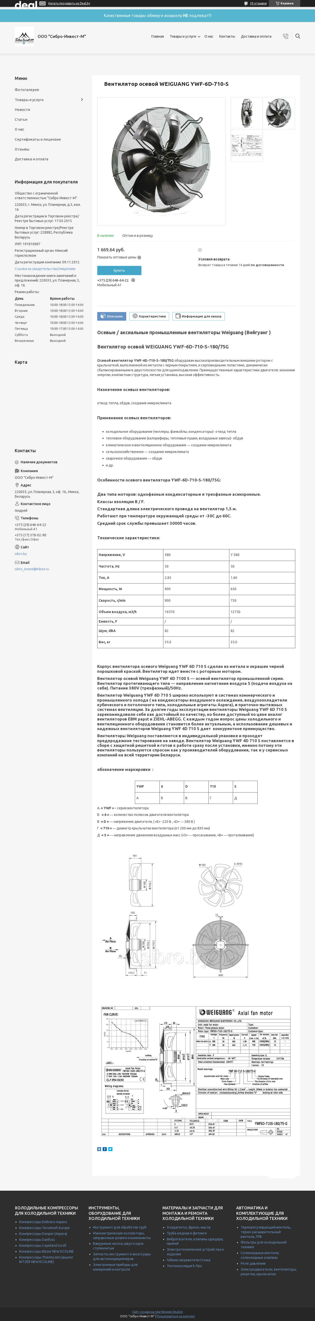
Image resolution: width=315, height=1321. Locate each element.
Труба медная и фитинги (187, 1233)
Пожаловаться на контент (176, 1316)
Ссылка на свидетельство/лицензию (45, 269)
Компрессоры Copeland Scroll (42, 1245)
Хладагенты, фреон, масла (188, 1227)
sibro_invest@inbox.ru (32, 569)
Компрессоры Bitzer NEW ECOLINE (46, 1251)
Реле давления (253, 1263)
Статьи (21, 119)
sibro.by (21, 554)
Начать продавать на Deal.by (69, 3)
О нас (209, 36)
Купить (119, 270)
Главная (157, 36)
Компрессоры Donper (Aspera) (43, 1234)
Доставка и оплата (256, 36)
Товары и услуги (183, 36)
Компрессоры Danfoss (37, 1240)
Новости (22, 109)
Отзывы (22, 149)
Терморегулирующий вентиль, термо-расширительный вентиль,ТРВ (266, 1232)
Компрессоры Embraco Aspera (43, 1222)
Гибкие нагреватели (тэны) (188, 1260)
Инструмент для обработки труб (119, 1227)
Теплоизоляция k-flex (184, 1266)
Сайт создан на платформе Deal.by (157, 1311)
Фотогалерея (27, 90)
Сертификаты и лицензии (38, 139)
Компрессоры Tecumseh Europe (44, 1228)
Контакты (227, 36)
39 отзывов (258, 3)
